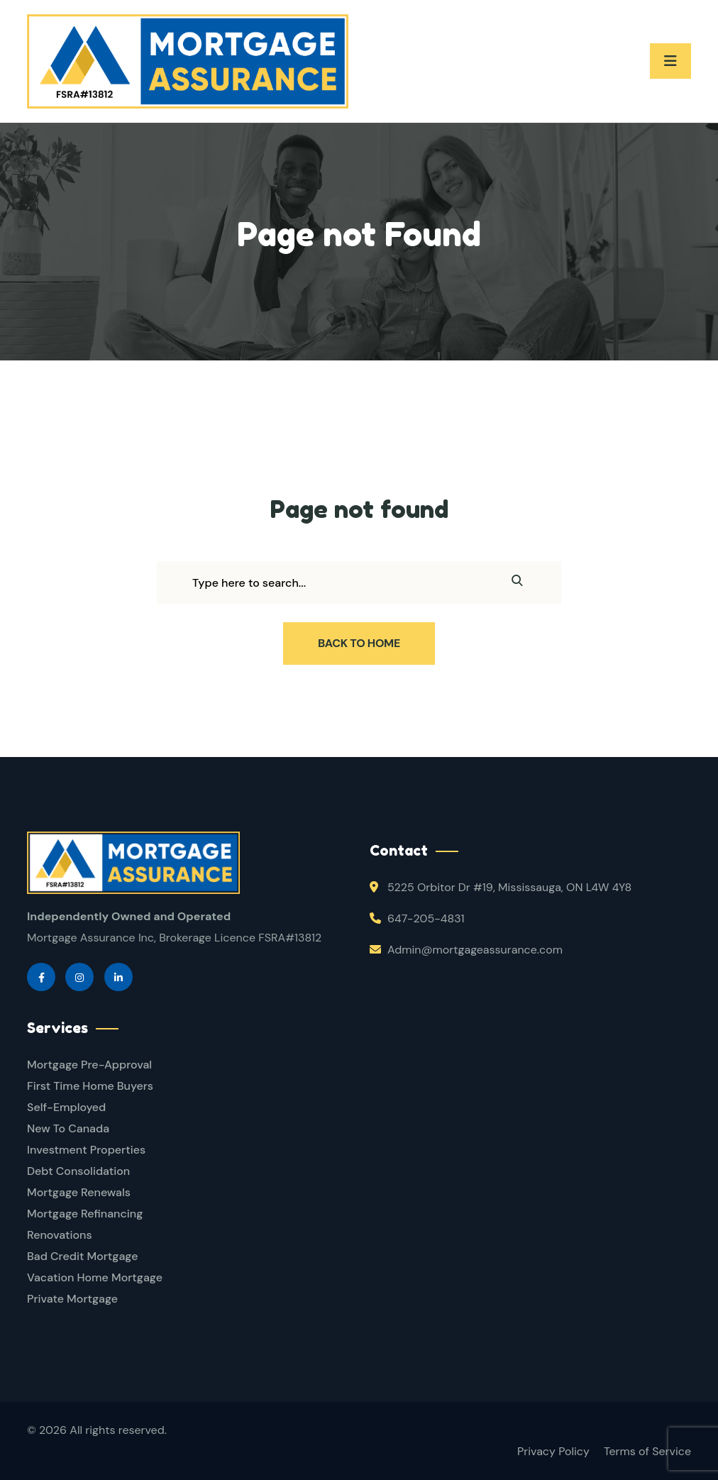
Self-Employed (66, 1107)
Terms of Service (647, 1451)
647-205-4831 (425, 918)
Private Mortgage (72, 1298)
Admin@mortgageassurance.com (475, 949)
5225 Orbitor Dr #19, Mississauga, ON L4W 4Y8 (509, 887)
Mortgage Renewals (79, 1192)
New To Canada (68, 1128)
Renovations (59, 1234)
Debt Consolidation (78, 1171)
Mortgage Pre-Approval (89, 1064)
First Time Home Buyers (90, 1085)
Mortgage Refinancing (85, 1213)
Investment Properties (86, 1149)
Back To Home (359, 643)
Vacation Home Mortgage (94, 1277)
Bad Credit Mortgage (82, 1256)
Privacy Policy (553, 1451)
